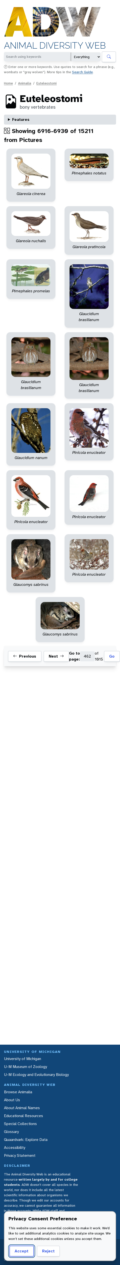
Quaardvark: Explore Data (26, 1139)
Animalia (24, 83)
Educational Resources (23, 1115)
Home (8, 83)
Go (112, 656)
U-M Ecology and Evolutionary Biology (36, 1074)
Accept (21, 1251)
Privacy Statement (19, 1155)
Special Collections (20, 1123)
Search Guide (82, 72)
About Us (12, 1099)
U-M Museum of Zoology (25, 1066)
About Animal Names (22, 1107)
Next (56, 656)
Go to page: (74, 656)
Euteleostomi (46, 83)
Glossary (11, 1131)
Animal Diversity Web (55, 45)
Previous (24, 656)
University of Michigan (22, 1058)
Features (20, 119)
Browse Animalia (18, 1092)
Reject (48, 1251)
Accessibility (14, 1147)
